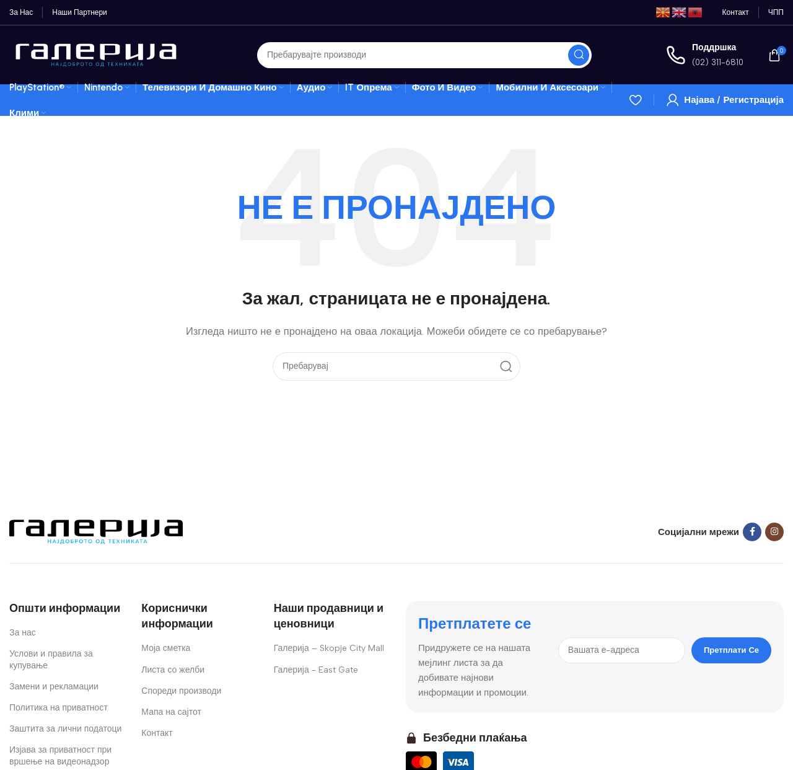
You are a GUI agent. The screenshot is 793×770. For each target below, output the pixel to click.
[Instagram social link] (774, 532)
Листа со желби (172, 670)
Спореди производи (181, 691)
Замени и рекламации (54, 686)
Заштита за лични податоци (65, 729)
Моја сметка (165, 648)
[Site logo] (96, 54)
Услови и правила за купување (51, 659)
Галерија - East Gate (316, 670)
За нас (22, 632)
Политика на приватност (58, 707)
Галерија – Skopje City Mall (329, 648)
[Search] (424, 55)
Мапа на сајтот (171, 712)
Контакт (156, 733)
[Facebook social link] (752, 532)
